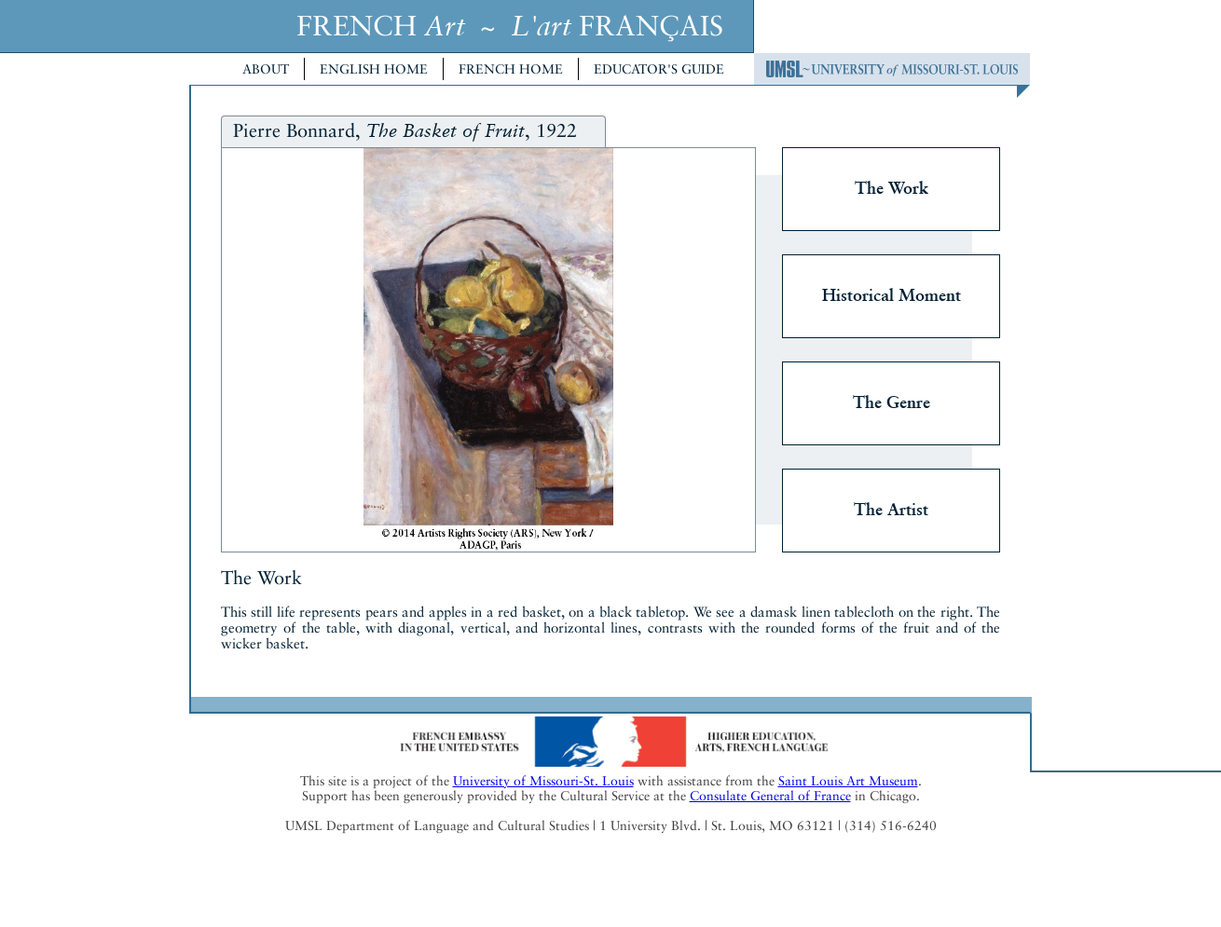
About (265, 68)
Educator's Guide (659, 68)
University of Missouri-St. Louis (543, 780)
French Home (511, 68)
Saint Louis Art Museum (848, 780)
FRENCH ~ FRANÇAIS (509, 25)
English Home (374, 68)
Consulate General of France (770, 795)
